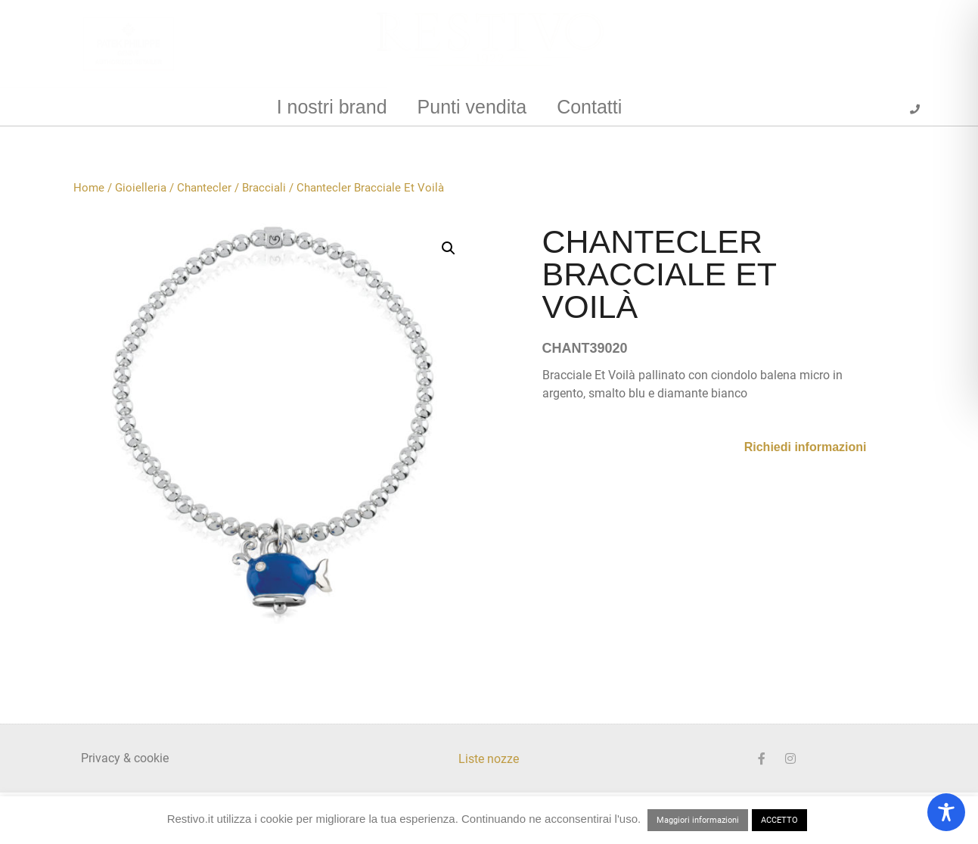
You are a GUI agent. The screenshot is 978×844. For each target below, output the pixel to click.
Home (88, 188)
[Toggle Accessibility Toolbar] (946, 812)
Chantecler (204, 188)
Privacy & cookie (125, 758)
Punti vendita (472, 106)
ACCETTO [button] (779, 820)
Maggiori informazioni (698, 820)
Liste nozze (488, 759)
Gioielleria (140, 188)
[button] (448, 248)
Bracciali (264, 188)
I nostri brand (332, 106)
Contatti (589, 106)
